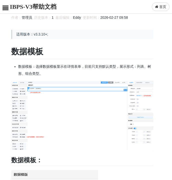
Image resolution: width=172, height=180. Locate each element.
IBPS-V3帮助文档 (33, 7)
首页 (160, 7)
